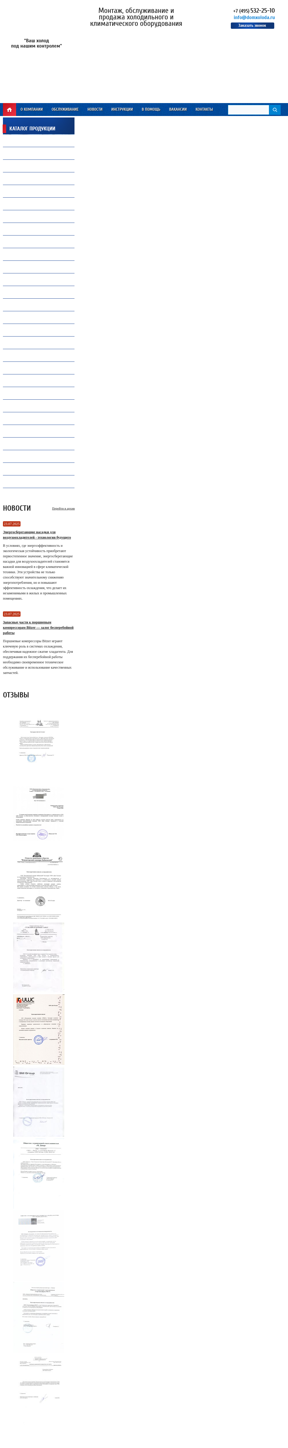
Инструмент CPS (23, 342)
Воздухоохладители (27, 292)
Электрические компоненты (35, 331)
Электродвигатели (26, 481)
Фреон (15, 140)
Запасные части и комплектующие (41, 393)
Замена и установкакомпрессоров (27, 241)
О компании (32, 109)
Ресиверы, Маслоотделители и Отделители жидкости (37, 418)
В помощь (151, 109)
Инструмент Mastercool (31, 355)
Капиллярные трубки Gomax (35, 191)
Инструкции (122, 109)
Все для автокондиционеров (35, 279)
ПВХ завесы (19, 266)
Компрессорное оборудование (37, 203)
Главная (9, 109)
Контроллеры (21, 405)
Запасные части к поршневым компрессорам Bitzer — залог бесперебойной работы (38, 627)
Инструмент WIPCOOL (28, 456)
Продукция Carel (24, 216)
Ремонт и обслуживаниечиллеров (32, 254)
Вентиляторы (21, 165)
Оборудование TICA (26, 443)
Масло (15, 153)
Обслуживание (65, 109)
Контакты (204, 109)
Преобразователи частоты (33, 304)
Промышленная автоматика (35, 432)
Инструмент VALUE (25, 468)
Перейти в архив (63, 508)
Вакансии (178, 109)
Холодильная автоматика (33, 230)
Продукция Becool (26, 367)
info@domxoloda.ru (254, 17)
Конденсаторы (22, 380)
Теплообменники (25, 317)
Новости (94, 109)
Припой (16, 178)
